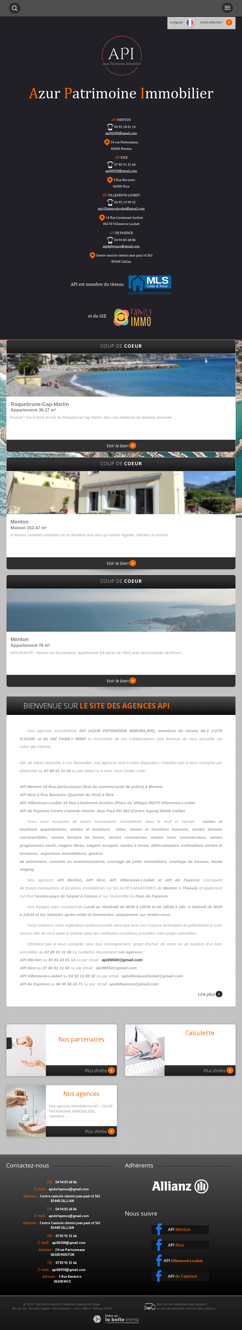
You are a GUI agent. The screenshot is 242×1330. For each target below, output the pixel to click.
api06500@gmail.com (122, 960)
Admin (86, 1308)
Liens (76, 1308)
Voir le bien (121, 446)
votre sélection (211, 22)
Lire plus (210, 994)
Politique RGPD (102, 1308)
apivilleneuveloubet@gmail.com (121, 208)
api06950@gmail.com (121, 171)
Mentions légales (39, 1308)
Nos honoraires (61, 1308)
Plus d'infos (99, 1070)
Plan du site (19, 1308)
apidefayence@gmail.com (121, 246)
